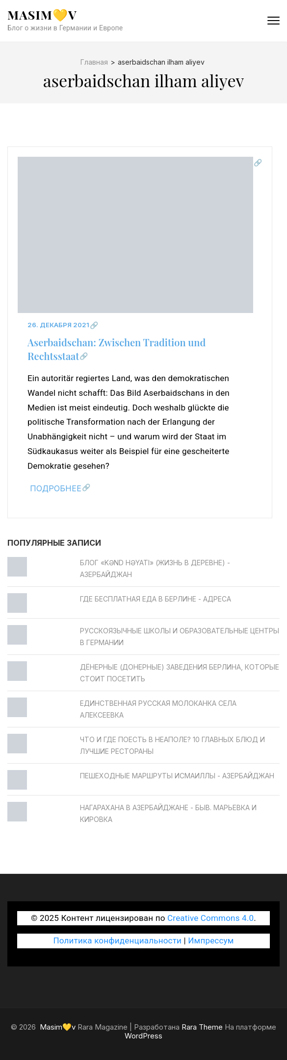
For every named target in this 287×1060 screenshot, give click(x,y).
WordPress (143, 1035)
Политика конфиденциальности (117, 940)
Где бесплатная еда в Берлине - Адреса (155, 599)
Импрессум (211, 940)
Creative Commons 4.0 (210, 918)
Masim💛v (42, 14)
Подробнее (55, 488)
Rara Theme (202, 1027)
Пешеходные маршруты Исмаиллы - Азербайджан (177, 775)
